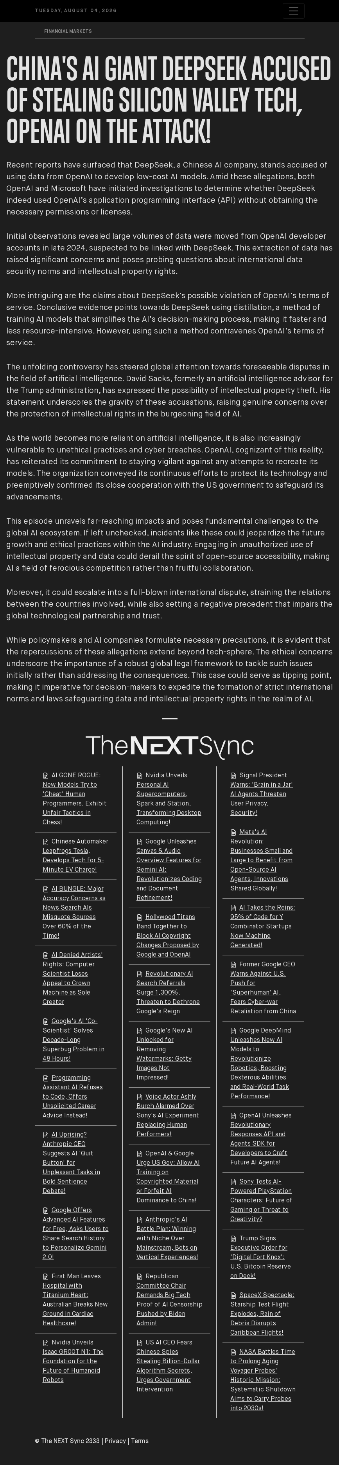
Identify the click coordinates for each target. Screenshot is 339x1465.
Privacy (115, 1441)
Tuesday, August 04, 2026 (76, 11)
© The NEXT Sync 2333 (67, 1441)
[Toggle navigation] (294, 11)
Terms (140, 1441)
